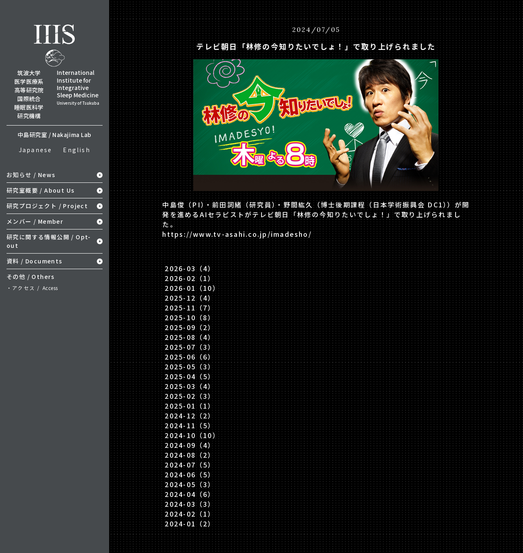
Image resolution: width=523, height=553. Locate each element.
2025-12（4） (190, 298)
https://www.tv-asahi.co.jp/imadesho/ (237, 234)
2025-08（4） (190, 337)
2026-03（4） (190, 268)
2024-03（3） (190, 504)
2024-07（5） (190, 465)
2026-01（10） (192, 288)
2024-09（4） (190, 445)
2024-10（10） (192, 435)
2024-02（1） (190, 514)
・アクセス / (32, 287)
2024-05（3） (190, 484)
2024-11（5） (190, 425)
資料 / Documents (35, 261)
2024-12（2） (190, 415)
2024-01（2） (190, 523)
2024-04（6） (190, 494)
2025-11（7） (190, 307)
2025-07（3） (190, 347)
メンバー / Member (35, 221)
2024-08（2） (190, 455)
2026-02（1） (190, 278)
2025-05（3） (190, 366)
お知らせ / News (31, 175)
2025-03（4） (190, 386)
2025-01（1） (190, 406)
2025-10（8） (190, 317)
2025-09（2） (190, 327)
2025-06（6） (190, 357)
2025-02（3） (190, 396)
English (76, 150)
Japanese (35, 150)
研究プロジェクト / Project (47, 206)
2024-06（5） (190, 474)
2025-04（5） (190, 376)
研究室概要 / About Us (40, 190)
